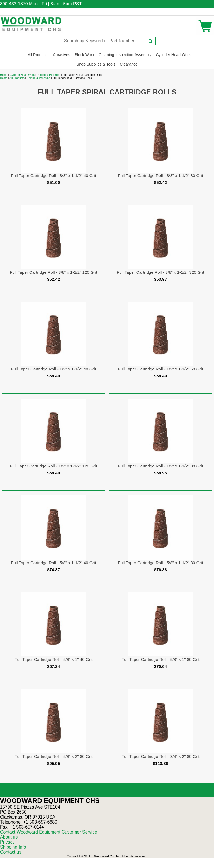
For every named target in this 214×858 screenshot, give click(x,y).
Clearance (129, 64)
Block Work (84, 55)
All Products (38, 55)
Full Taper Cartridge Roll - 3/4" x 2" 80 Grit (160, 756)
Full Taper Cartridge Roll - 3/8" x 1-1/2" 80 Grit (160, 175)
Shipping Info (13, 847)
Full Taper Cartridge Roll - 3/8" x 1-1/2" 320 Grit (160, 272)
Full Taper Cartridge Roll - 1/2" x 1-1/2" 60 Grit (160, 369)
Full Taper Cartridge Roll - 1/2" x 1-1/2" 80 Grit (160, 466)
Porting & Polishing (48, 74)
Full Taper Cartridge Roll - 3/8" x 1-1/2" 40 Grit (53, 175)
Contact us (10, 852)
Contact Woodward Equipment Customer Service (48, 832)
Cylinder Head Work (173, 55)
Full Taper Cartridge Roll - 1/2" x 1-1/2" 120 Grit (53, 466)
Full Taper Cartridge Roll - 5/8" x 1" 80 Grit (160, 659)
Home (4, 74)
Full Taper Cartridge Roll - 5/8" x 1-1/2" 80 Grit (160, 562)
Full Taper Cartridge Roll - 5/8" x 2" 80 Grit (53, 756)
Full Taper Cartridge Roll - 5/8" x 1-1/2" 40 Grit (53, 562)
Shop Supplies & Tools (95, 64)
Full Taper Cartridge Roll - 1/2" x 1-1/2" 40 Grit (53, 369)
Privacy (7, 842)
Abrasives (61, 55)
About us (9, 837)
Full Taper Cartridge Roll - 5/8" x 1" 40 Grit (53, 659)
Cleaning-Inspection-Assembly (125, 55)
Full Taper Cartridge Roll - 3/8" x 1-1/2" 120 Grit (53, 272)
